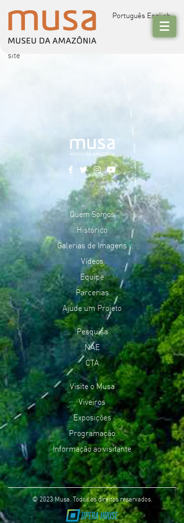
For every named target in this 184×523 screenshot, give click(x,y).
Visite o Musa (92, 385)
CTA (92, 362)
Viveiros (92, 401)
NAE (92, 346)
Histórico (92, 229)
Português (128, 15)
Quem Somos (92, 213)
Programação (92, 432)
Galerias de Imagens (92, 245)
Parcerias (92, 291)
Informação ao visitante (92, 448)
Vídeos (92, 260)
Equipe (92, 276)
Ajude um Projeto (92, 307)
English (158, 15)
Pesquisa (92, 331)
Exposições (92, 417)
